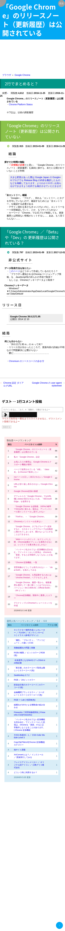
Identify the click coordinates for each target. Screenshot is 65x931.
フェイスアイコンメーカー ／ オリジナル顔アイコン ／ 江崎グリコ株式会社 (29, 765)
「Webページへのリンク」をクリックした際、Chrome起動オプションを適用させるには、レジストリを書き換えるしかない (33, 542)
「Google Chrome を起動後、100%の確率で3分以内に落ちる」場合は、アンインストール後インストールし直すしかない (33, 509)
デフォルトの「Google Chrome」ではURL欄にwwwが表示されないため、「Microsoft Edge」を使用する (33, 499)
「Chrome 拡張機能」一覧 (25, 562)
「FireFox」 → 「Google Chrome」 (30, 516)
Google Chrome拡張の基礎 (26, 491)
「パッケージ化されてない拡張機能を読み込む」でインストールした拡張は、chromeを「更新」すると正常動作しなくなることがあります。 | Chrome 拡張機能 (29, 724)
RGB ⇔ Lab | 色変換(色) (24, 700)
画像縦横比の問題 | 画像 (24, 648)
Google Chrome (22, 75)
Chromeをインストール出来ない (28, 521)
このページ (14, 271)
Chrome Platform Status (21, 104)
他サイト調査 (20, 750)
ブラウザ (6, 75)
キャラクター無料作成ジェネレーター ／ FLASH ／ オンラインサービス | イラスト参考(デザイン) (29, 632)
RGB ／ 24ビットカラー (24, 680)
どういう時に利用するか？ (25, 772)
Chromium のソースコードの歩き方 (26, 361)
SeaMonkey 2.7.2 (21, 675)
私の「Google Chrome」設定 (27, 457)
